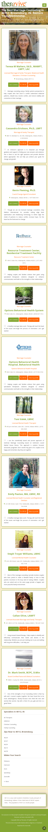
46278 (6, 751)
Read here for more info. (24, 825)
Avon (5, 769)
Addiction (7, 721)
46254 (6, 744)
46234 (6, 738)
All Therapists (8, 717)
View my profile (33, 85)
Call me (23, 84)
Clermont (7, 765)
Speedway (7, 773)
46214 (6, 748)
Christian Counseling (10, 724)
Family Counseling (9, 728)
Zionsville (7, 776)
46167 (6, 741)
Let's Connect (13, 85)
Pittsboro (7, 761)
